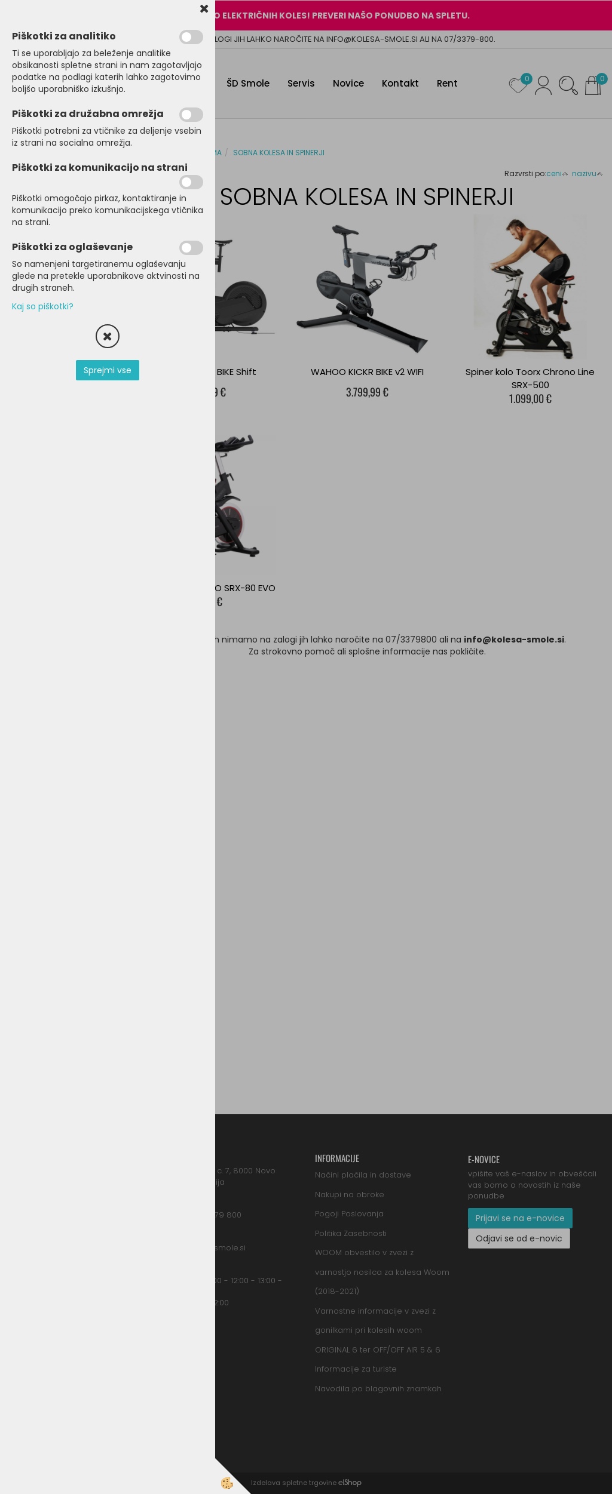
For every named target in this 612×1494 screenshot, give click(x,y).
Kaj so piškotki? (43, 306)
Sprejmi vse (107, 370)
